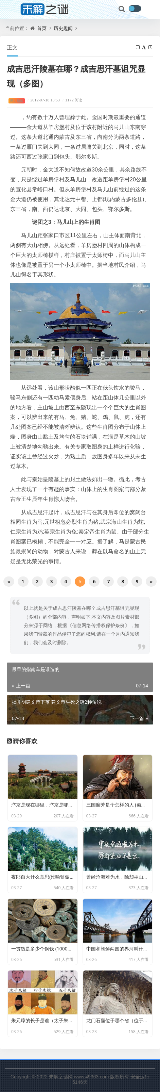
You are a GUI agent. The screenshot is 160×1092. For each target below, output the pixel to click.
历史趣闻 (63, 28)
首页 (42, 28)
